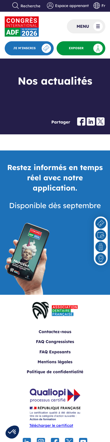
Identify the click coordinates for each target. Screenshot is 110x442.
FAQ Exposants (55, 351)
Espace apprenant (68, 6)
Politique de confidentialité (55, 371)
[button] (12, 432)
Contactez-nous (55, 331)
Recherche (26, 6)
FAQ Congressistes (55, 341)
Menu (90, 26)
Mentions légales (55, 361)
